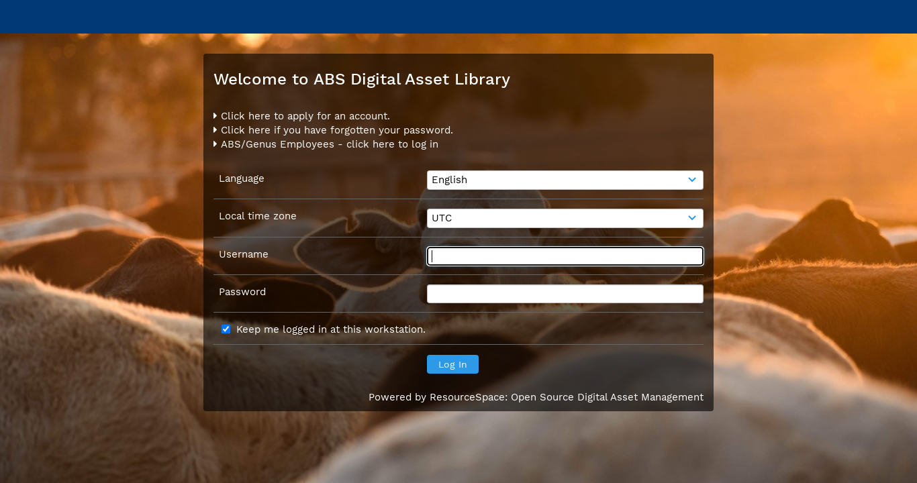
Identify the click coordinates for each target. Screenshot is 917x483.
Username (244, 254)
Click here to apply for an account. (301, 116)
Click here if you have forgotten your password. (333, 130)
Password (242, 292)
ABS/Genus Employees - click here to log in (325, 144)
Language (241, 178)
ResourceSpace (467, 397)
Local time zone (258, 216)
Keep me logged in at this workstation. (331, 329)
